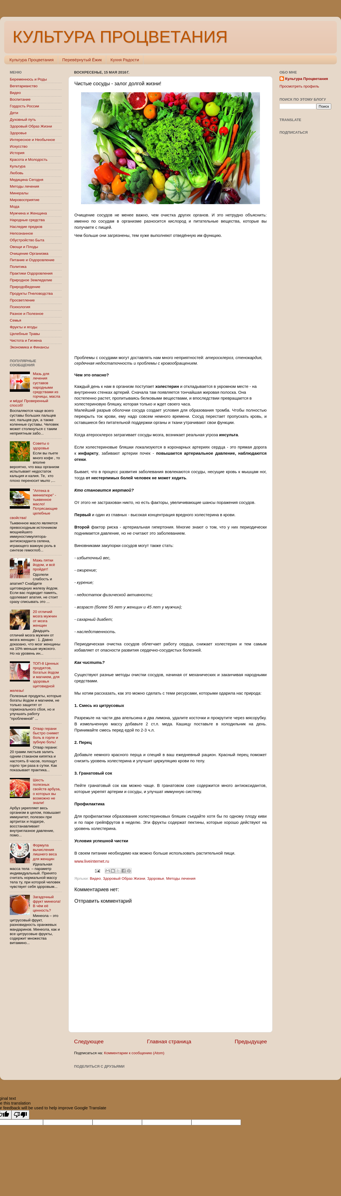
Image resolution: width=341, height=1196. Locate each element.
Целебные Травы (25, 334)
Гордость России (24, 106)
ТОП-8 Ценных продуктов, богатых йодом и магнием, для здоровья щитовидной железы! (35, 677)
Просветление (22, 300)
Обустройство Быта (27, 240)
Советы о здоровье (41, 445)
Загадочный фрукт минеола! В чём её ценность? (46, 904)
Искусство (18, 146)
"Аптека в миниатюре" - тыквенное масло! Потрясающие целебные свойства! (34, 504)
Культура (17, 166)
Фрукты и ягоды (23, 327)
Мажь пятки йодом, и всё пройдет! (44, 564)
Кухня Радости (124, 59)
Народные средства (27, 220)
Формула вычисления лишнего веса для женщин (45, 852)
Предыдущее (251, 1041)
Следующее (89, 1041)
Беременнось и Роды (28, 79)
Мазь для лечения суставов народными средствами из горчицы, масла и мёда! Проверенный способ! (35, 389)
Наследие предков (26, 227)
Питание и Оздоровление (32, 260)
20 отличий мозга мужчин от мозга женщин (45, 619)
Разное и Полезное (26, 314)
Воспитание (20, 99)
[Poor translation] (20, 1114)
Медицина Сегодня (26, 180)
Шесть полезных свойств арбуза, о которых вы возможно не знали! (46, 791)
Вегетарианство (23, 86)
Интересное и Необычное (32, 140)
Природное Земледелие (31, 280)
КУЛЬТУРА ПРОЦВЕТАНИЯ (120, 36)
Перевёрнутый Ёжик (82, 59)
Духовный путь (23, 119)
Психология (20, 307)
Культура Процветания (32, 59)
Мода (14, 206)
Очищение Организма (29, 253)
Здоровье (155, 878)
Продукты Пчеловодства (31, 293)
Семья (15, 320)
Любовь (16, 173)
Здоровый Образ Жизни (124, 878)
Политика (18, 267)
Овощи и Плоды (24, 247)
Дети (14, 113)
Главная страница (169, 1041)
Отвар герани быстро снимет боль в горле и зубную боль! (46, 735)
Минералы (19, 193)
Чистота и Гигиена (26, 340)
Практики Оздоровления (31, 273)
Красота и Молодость (29, 159)
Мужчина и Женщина (28, 213)
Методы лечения (181, 878)
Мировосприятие (24, 200)
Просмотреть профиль (299, 86)
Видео (95, 878)
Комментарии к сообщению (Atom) (134, 1053)
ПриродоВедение (25, 287)
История (17, 153)
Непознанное (21, 233)
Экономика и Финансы (29, 347)
